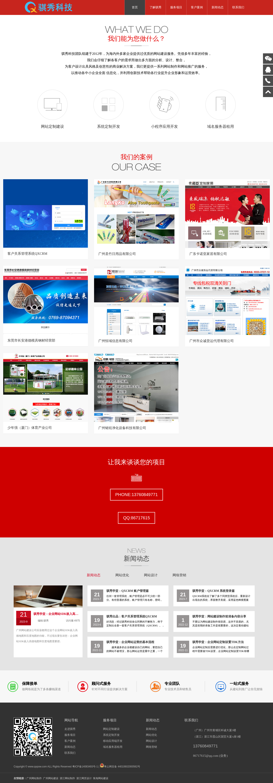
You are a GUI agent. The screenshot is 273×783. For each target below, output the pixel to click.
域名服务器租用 (112, 746)
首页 (135, 7)
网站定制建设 (111, 729)
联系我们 (238, 7)
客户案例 (197, 7)
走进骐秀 (70, 729)
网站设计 (151, 575)
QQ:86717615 (136, 517)
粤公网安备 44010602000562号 (120, 765)
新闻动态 (218, 7)
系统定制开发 (111, 734)
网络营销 (179, 575)
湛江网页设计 (84, 778)
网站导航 (71, 720)
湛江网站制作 (67, 778)
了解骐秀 (155, 7)
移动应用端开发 (112, 740)
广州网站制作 (34, 778)
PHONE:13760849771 (136, 494)
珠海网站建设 (100, 778)
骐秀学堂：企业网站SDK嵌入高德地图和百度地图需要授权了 (56, 614)
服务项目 (176, 7)
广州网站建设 (50, 778)
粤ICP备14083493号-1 (85, 766)
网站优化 (122, 575)
